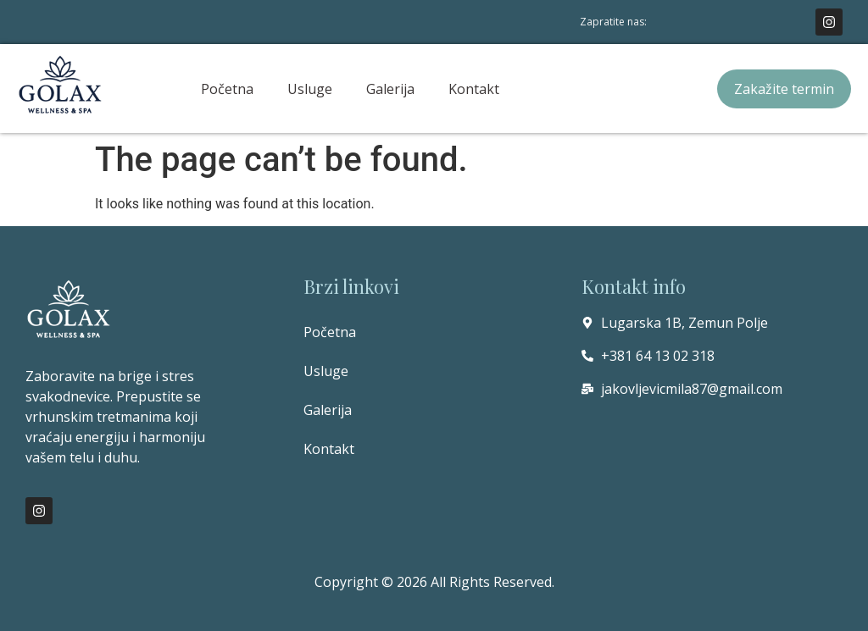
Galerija (390, 89)
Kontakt (473, 89)
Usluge (309, 89)
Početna (227, 89)
